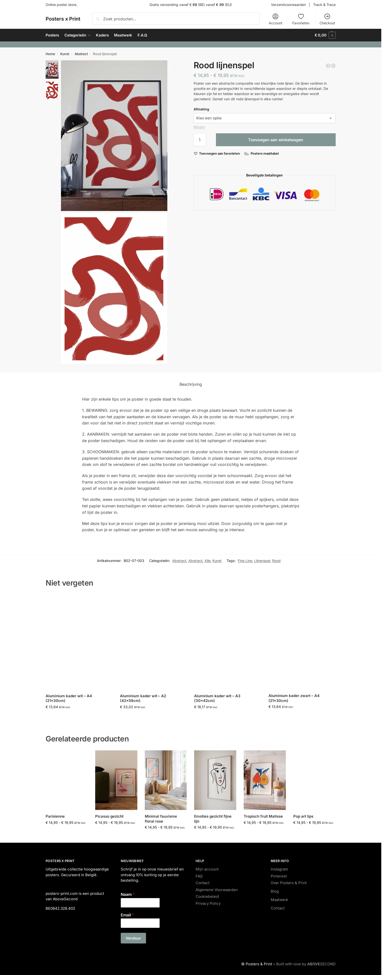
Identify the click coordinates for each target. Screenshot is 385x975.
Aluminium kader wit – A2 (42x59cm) (143, 698)
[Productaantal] (200, 139)
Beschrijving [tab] (190, 384)
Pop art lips (303, 816)
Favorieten (300, 19)
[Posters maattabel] (262, 153)
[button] (325, 35)
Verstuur (133, 938)
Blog (275, 891)
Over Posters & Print (289, 882)
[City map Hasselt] (333, 65)
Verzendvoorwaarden (288, 4)
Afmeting (201, 109)
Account (275, 19)
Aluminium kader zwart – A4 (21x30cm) (294, 698)
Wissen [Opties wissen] (199, 127)
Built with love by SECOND (306, 964)
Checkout (327, 19)
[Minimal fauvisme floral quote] (328, 65)
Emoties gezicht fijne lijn (213, 819)
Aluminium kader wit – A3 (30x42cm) (217, 698)
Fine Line (245, 560)
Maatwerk (279, 899)
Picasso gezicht (109, 816)
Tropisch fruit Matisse (263, 816)
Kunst (64, 54)
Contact (202, 882)
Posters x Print (63, 19)
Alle (207, 560)
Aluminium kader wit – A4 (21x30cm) (69, 698)
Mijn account (207, 869)
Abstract (81, 54)
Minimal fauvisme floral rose (161, 819)
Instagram (279, 869)
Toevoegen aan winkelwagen (275, 139)
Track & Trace (324, 4)
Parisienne (55, 816)
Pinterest (279, 876)
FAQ (199, 876)
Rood (276, 560)
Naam (128, 894)
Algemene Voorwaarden (217, 889)
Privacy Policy (208, 903)
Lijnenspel (262, 560)
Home (50, 54)
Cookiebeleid (207, 896)
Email (127, 914)
